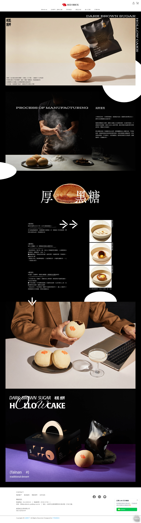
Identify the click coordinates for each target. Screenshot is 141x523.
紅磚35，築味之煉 (56, 9)
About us (44, 9)
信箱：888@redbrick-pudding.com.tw (28, 504)
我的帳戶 (19, 495)
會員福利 (26, 495)
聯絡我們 (34, 495)
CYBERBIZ (55, 518)
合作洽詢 (42, 495)
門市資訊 (69, 9)
